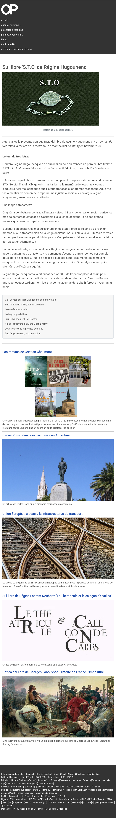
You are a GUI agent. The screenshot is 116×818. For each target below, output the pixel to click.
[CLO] (3, 802)
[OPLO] (109, 799)
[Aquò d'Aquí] (60, 774)
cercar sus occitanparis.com (16, 49)
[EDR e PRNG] (67, 777)
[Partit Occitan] (40, 790)
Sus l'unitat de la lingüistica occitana (24, 304)
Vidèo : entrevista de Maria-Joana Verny (26, 323)
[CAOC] (83, 799)
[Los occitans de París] (19, 796)
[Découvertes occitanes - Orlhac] (74, 780)
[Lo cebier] (26, 790)
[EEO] (10, 802)
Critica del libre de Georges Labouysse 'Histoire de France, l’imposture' (53, 672)
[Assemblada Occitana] (46, 793)
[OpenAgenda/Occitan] (104, 802)
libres (4, 39)
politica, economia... (12, 34)
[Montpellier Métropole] (56, 809)
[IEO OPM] (87, 802)
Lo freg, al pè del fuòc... (17, 314)
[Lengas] (40, 786)
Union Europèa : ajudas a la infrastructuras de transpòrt (42, 514)
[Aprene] (18, 802)
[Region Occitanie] (34, 809)
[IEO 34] (91, 799)
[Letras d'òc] (53, 777)
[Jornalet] (19, 774)
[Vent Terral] (27, 777)
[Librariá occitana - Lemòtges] (21, 783)
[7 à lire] (52, 802)
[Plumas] (96, 786)
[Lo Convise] (63, 802)
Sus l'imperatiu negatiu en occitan (23, 333)
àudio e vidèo (8, 44)
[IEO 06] (100, 799)
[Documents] (38, 796)
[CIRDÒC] (49, 799)
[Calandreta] (21, 799)
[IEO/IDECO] (40, 777)
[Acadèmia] (73, 799)
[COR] (40, 799)
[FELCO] (32, 799)
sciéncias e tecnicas (12, 29)
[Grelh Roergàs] (40, 802)
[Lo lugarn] (15, 790)
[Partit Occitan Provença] (83, 790)
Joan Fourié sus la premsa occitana (24, 328)
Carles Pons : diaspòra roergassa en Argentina (36, 435)
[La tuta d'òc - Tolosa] (48, 780)
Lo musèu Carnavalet (16, 309)
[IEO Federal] (8, 805)
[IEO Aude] (76, 802)
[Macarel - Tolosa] (45, 783)
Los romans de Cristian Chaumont (27, 352)
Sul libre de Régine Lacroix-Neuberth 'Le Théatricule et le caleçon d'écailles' (56, 596)
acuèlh (4, 20)
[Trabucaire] (14, 777)
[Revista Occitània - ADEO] (78, 786)
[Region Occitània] (25, 793)
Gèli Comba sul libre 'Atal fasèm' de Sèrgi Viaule (30, 299)
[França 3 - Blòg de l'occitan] (39, 774)
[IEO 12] (27, 802)
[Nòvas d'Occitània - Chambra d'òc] (84, 774)
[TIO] (12, 799)
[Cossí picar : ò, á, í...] (55, 796)
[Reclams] (30, 786)
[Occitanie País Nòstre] (59, 790)
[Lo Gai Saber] (17, 786)
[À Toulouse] (19, 809)
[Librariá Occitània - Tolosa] (23, 780)
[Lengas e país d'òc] (55, 786)
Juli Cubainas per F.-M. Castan (21, 319)
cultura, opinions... (11, 25)
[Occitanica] (60, 799)
